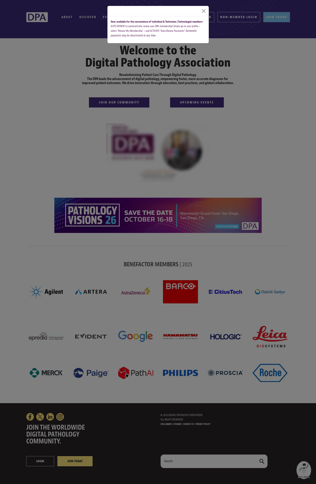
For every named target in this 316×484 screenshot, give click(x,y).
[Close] (203, 11)
